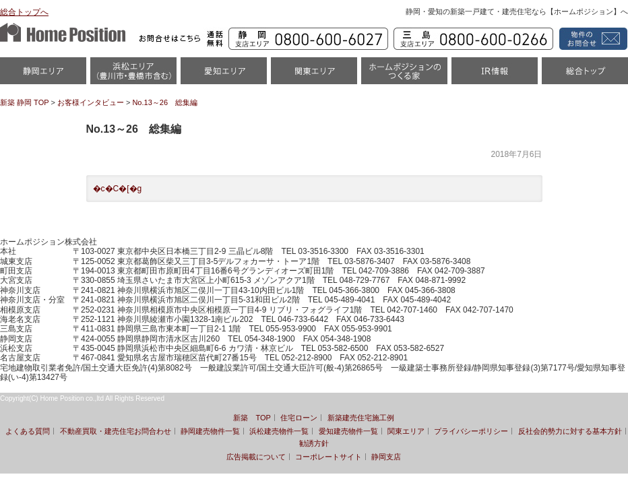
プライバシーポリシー (471, 431)
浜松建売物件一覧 (279, 431)
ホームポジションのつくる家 (404, 75)
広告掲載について (256, 457)
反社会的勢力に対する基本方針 (570, 431)
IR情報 (494, 75)
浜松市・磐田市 (133, 75)
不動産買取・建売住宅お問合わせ (115, 431)
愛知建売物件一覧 (348, 431)
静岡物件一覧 (43, 75)
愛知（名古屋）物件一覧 (224, 75)
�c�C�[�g (117, 188)
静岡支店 (386, 457)
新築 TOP (251, 418)
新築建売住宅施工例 (360, 418)
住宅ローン (298, 418)
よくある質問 (27, 431)
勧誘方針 (314, 443)
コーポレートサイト (328, 457)
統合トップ (585, 75)
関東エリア (314, 75)
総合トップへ (24, 12)
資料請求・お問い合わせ (591, 39)
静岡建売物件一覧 (210, 431)
